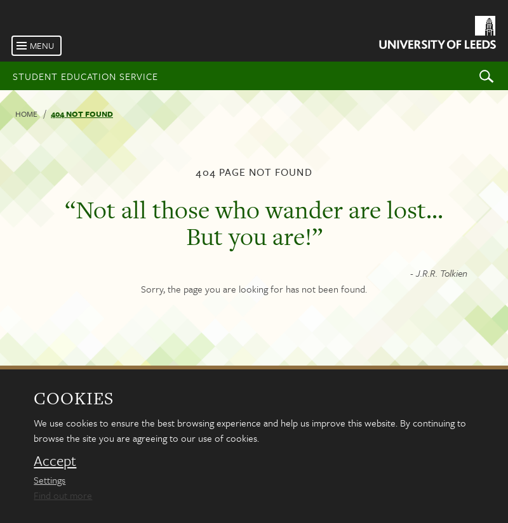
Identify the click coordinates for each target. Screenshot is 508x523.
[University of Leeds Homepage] (436, 34)
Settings (49, 480)
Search (486, 76)
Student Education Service (85, 76)
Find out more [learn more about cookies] (63, 495)
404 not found (82, 113)
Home (26, 113)
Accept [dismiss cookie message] (55, 460)
